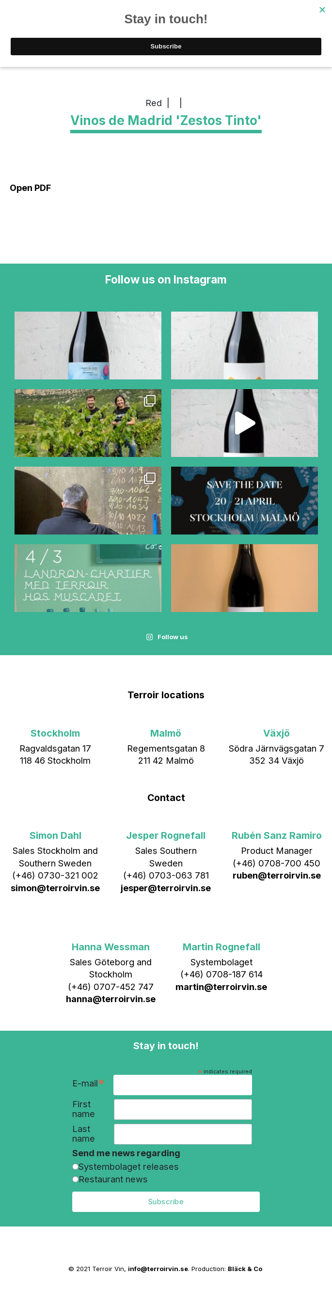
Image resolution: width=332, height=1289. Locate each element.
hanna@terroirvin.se (111, 998)
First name (83, 1108)
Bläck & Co (245, 1269)
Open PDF (30, 187)
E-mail (88, 1084)
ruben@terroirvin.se (277, 875)
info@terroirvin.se (158, 1269)
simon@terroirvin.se (55, 887)
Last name (83, 1133)
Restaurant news (113, 1179)
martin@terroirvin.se (221, 986)
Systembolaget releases (129, 1166)
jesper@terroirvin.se (166, 887)
